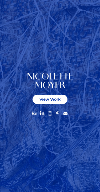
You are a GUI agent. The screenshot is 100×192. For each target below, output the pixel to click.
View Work (50, 99)
